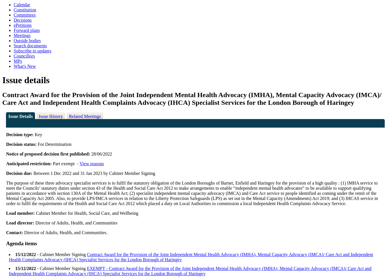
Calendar (22, 4)
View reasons (91, 163)
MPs (18, 61)
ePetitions (23, 25)
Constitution (25, 9)
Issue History (51, 116)
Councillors (24, 56)
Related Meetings (85, 116)
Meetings (22, 35)
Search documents (30, 45)
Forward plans (27, 30)
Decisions (23, 20)
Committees (25, 15)
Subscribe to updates (32, 50)
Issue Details (20, 116)
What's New (25, 66)
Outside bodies (27, 40)
